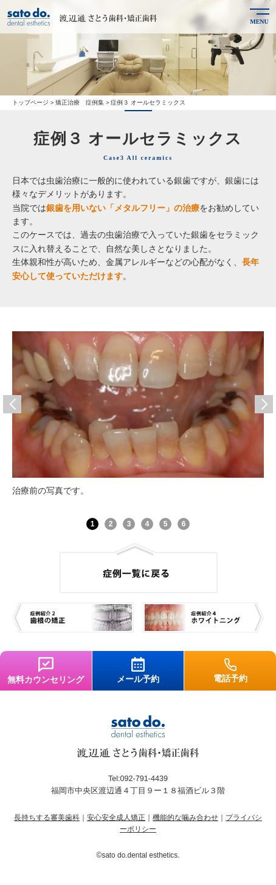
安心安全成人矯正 (116, 817)
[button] (12, 404)
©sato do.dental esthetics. (138, 855)
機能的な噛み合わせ (185, 817)
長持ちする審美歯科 (47, 817)
